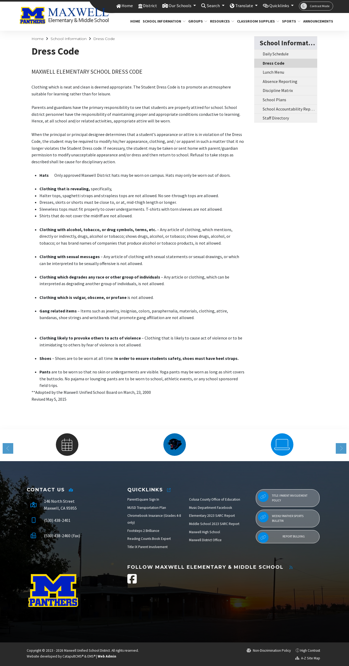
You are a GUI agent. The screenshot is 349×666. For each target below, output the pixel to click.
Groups (196, 21)
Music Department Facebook (210, 507)
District (149, 6)
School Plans (274, 99)
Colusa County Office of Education (214, 499)
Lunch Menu (273, 72)
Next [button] (341, 448)
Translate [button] (244, 6)
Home (126, 6)
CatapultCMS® (72, 656)
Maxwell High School (204, 532)
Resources (221, 21)
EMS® (91, 656)
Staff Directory (276, 118)
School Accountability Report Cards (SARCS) (290, 109)
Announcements (316, 21)
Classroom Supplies (256, 21)
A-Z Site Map (307, 658)
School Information (162, 21)
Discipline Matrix (278, 90)
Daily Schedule (276, 53)
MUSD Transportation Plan (146, 507)
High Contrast (310, 650)
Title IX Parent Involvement (147, 547)
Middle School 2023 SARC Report (214, 524)
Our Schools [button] (180, 6)
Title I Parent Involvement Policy (282, 496)
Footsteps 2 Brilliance (143, 530)
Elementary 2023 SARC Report (212, 515)
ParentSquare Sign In (143, 499)
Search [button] (213, 6)
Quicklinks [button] (279, 6)
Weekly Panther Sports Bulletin (280, 517)
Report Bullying (281, 537)
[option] (67, 444)
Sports (290, 21)
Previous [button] (8, 448)
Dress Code (104, 38)
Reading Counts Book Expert (149, 538)
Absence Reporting (280, 81)
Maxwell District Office (205, 540)
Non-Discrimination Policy (269, 650)
